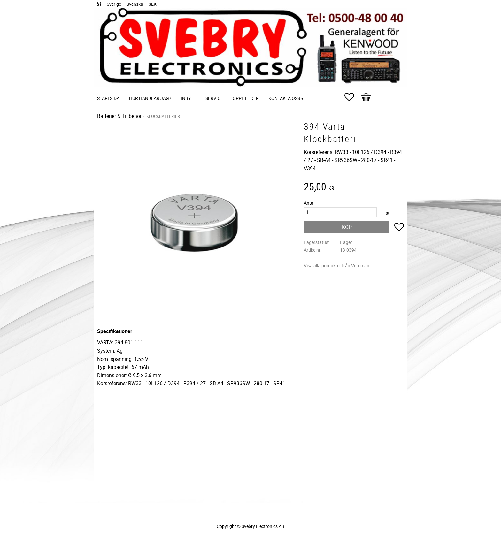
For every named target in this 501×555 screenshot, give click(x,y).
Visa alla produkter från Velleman (336, 265)
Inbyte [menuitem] (188, 98)
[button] (352, 97)
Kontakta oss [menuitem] (284, 98)
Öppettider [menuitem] (246, 98)
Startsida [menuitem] (108, 98)
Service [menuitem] (214, 98)
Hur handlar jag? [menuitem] (150, 98)
